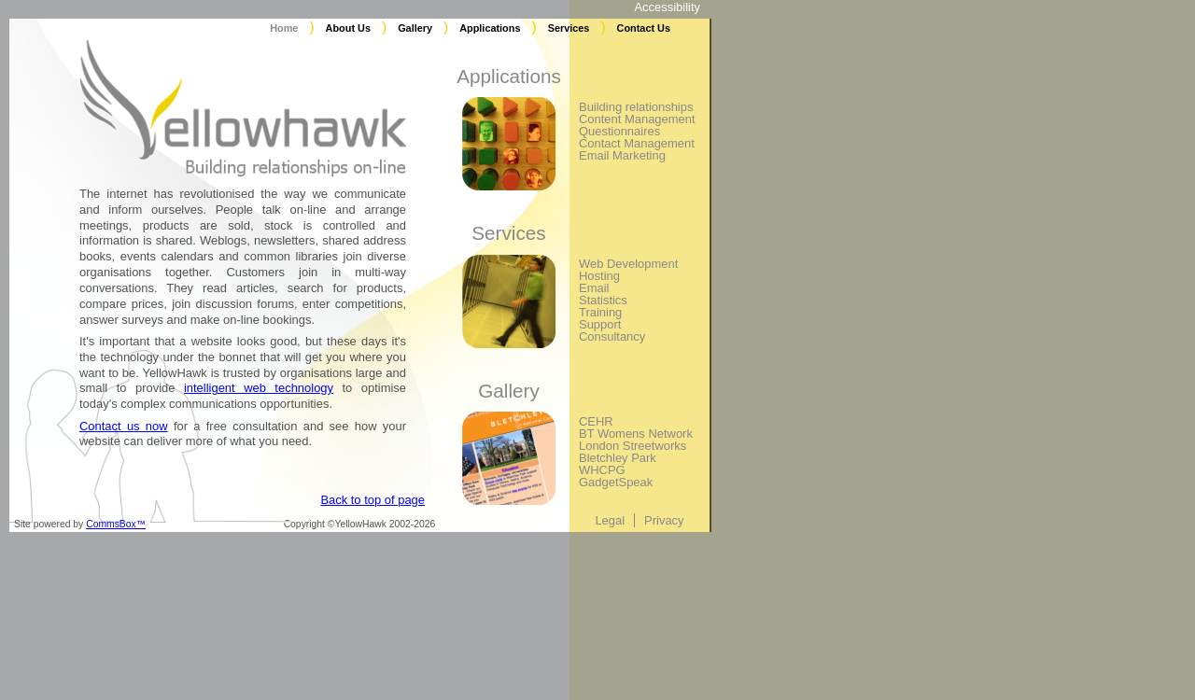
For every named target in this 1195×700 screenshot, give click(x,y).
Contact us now (123, 426)
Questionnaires (619, 131)
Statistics (603, 300)
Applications (489, 28)
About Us (348, 28)
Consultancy (612, 336)
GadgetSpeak (616, 482)
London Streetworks (632, 446)
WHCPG (602, 470)
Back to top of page (372, 500)
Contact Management (637, 143)
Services (569, 28)
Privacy (663, 520)
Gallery (415, 28)
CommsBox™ (116, 524)
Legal (610, 520)
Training (600, 312)
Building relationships (636, 107)
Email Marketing (622, 155)
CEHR (596, 421)
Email (594, 288)
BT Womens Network (636, 434)
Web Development (628, 264)
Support (600, 324)
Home (284, 28)
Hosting (599, 276)
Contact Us (643, 28)
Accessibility (667, 7)
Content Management (637, 119)
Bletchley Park (617, 458)
